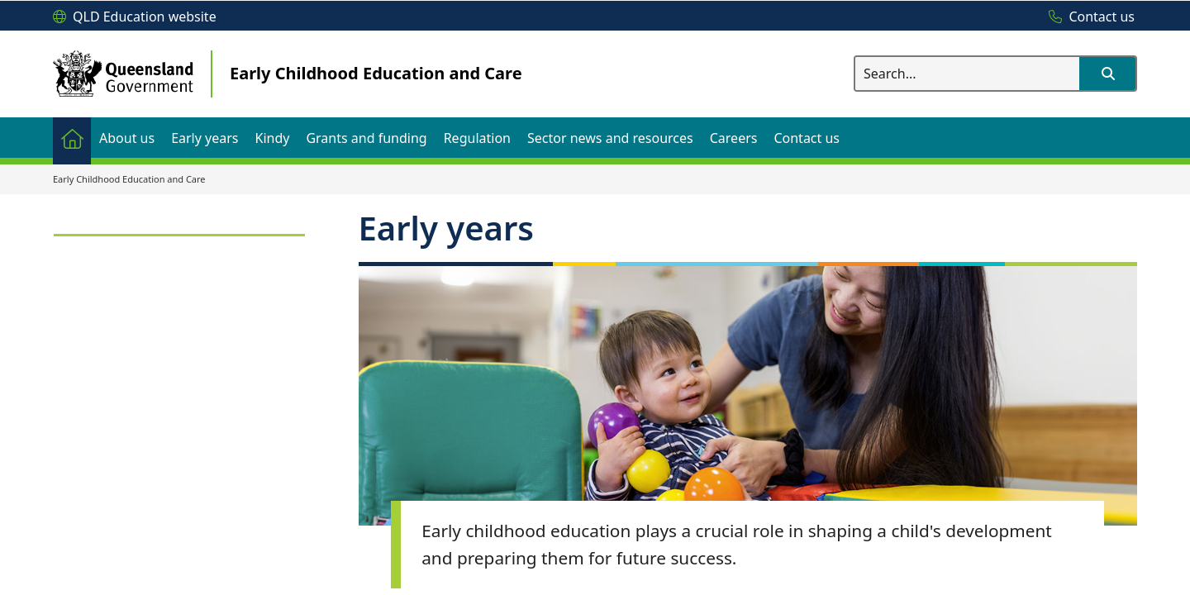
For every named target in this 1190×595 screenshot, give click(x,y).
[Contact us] (1087, 17)
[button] (1107, 73)
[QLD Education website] (135, 17)
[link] (179, 227)
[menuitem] (72, 137)
